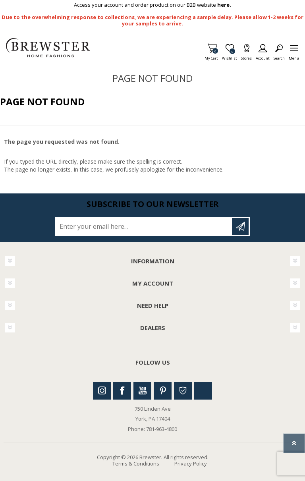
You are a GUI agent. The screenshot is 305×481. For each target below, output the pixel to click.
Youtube (142, 391)
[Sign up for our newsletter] (144, 226)
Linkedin (203, 391)
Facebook (122, 391)
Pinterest (163, 391)
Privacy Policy (190, 463)
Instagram (102, 391)
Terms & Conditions (135, 463)
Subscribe (240, 226)
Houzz (183, 391)
